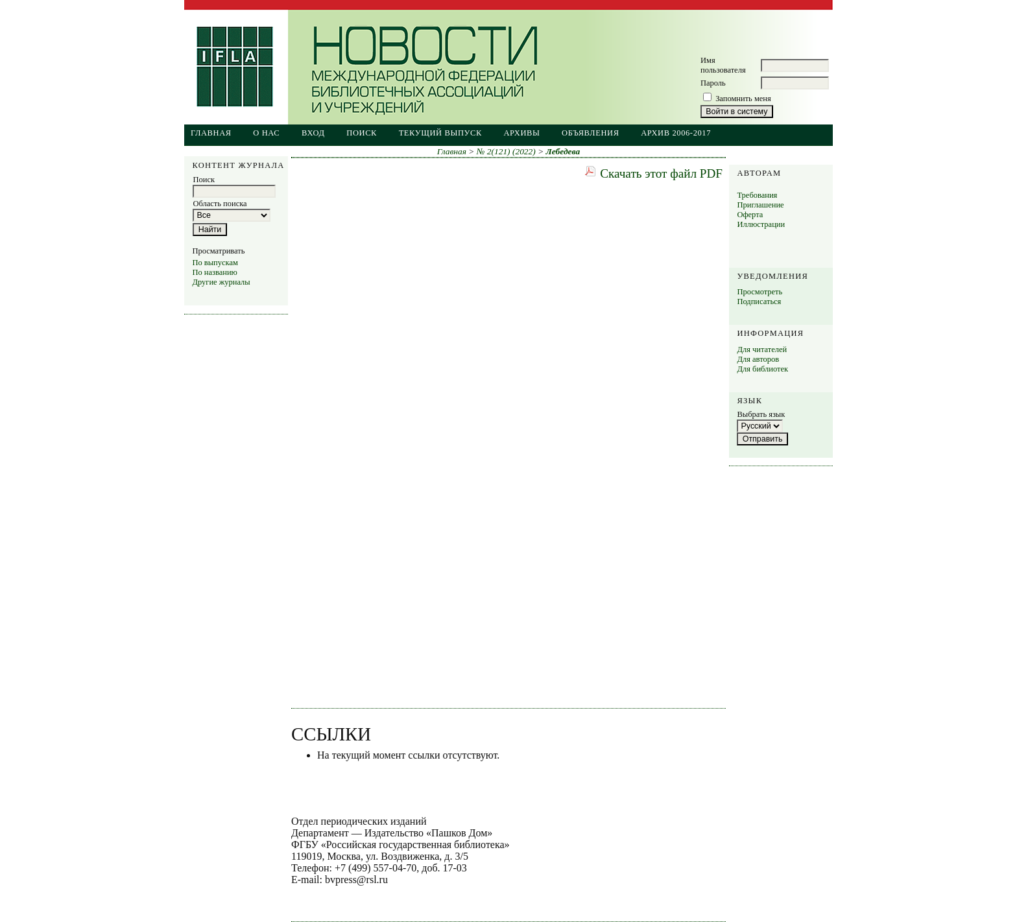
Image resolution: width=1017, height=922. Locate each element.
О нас (266, 132)
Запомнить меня (743, 98)
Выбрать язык (761, 414)
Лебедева (563, 151)
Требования (757, 195)
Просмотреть (759, 291)
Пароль (713, 83)
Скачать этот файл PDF (661, 173)
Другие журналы (221, 282)
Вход (313, 132)
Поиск (361, 132)
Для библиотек (762, 368)
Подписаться (759, 301)
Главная (211, 132)
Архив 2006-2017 (676, 132)
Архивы (521, 132)
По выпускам (214, 262)
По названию (214, 272)
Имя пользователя (723, 65)
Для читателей (762, 349)
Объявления (590, 132)
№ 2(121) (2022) (506, 151)
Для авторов (758, 359)
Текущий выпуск (440, 132)
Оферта (750, 214)
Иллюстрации (761, 224)
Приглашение (760, 204)
